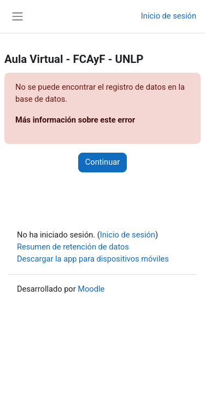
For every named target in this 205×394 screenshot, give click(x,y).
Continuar (102, 162)
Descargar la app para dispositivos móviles (93, 259)
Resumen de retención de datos (73, 247)
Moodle (91, 289)
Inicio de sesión (168, 16)
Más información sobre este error (75, 120)
